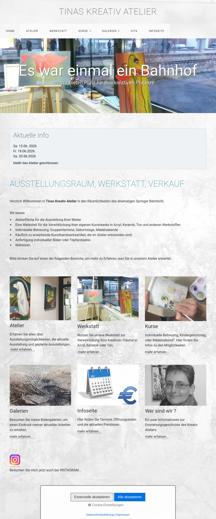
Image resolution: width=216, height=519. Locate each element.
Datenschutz (138, 489)
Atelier (32, 30)
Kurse (83, 30)
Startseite (75, 489)
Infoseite (156, 30)
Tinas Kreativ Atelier (108, 12)
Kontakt (91, 489)
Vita (134, 30)
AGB (123, 489)
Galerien (109, 30)
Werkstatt (58, 30)
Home (10, 30)
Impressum (108, 489)
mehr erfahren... (22, 349)
